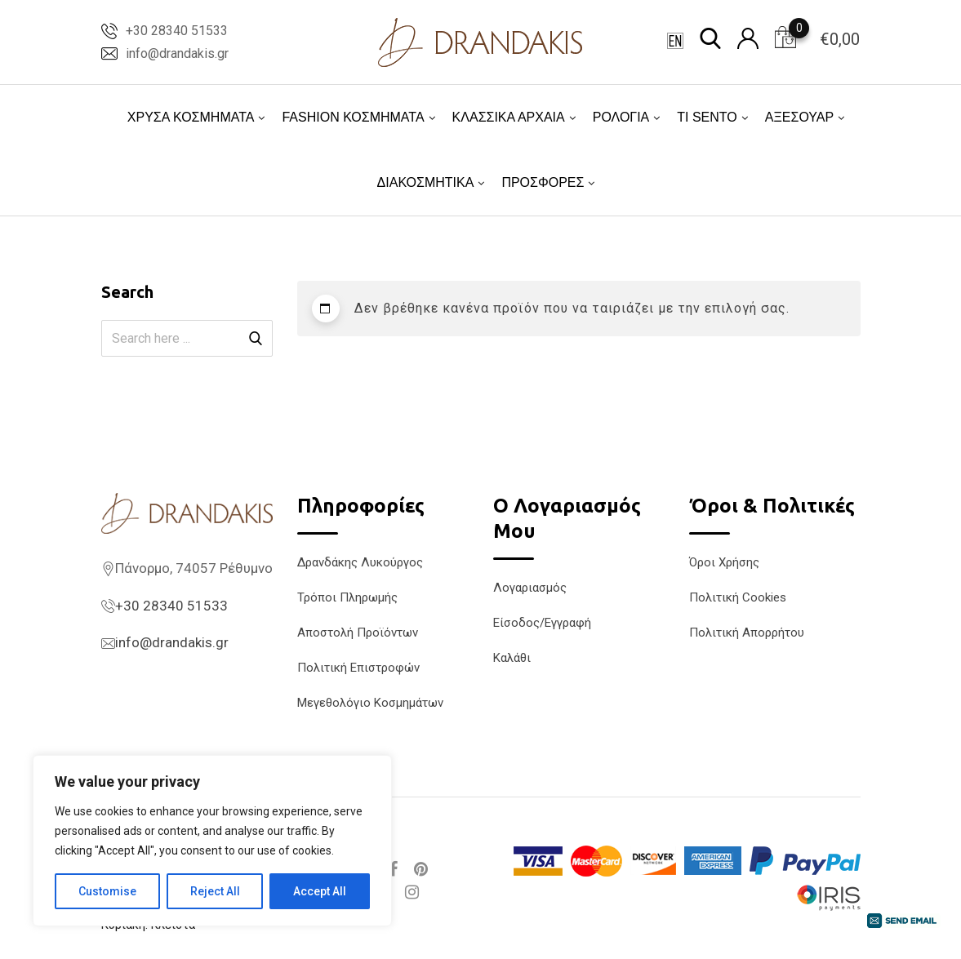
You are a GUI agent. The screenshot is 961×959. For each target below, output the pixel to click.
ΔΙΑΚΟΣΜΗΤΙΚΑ (425, 182)
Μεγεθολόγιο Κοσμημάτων (370, 702)
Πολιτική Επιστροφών (358, 667)
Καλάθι (512, 657)
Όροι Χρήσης (724, 562)
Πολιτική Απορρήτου (746, 632)
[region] (212, 840)
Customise (107, 891)
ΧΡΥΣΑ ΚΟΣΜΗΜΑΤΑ (191, 117)
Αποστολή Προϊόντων (357, 632)
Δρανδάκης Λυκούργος (360, 562)
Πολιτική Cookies (737, 597)
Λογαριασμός (530, 587)
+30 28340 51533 (177, 30)
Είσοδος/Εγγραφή (542, 622)
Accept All (319, 891)
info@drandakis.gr (177, 53)
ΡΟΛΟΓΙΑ (621, 117)
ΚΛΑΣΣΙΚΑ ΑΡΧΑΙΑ (508, 117)
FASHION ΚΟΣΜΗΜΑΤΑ (353, 117)
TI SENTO (707, 117)
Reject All (215, 891)
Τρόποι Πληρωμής (347, 597)
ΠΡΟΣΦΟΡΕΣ (542, 182)
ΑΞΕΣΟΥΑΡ (799, 117)
